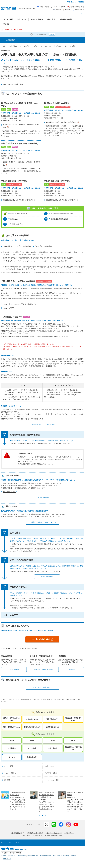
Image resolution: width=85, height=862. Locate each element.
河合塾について (37, 836)
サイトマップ (27, 836)
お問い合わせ (7, 859)
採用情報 (73, 855)
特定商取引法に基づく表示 (35, 833)
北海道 (19, 29)
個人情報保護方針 (17, 833)
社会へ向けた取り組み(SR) (61, 855)
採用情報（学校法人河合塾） (53, 836)
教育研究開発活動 (45, 855)
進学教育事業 (22, 855)
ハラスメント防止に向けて (54, 833)
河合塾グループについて (8, 855)
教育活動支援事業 (33, 855)
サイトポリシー (69, 833)
